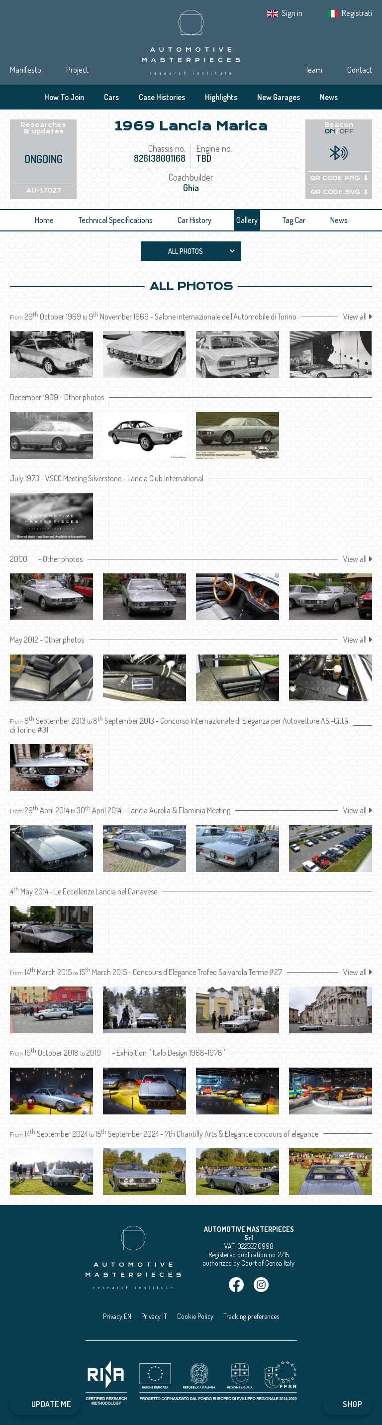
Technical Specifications (116, 220)
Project (77, 69)
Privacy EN (117, 1316)
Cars (111, 97)
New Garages (278, 97)
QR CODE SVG (339, 192)
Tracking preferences (251, 1316)
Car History (194, 220)
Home (44, 220)
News (329, 97)
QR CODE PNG (339, 178)
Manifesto (25, 69)
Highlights (221, 97)
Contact (359, 69)
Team (313, 69)
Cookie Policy (195, 1316)
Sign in (292, 12)
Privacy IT (154, 1316)
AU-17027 (43, 190)
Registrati (357, 12)
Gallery (247, 220)
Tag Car (294, 220)
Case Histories (162, 97)
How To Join (64, 97)
